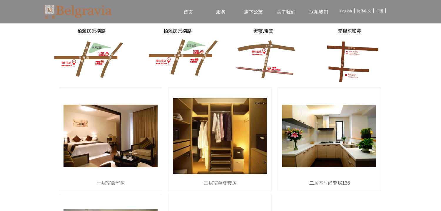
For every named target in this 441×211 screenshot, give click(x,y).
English (346, 10)
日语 (379, 10)
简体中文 (364, 10)
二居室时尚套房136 (329, 183)
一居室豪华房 (111, 183)
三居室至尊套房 (220, 183)
